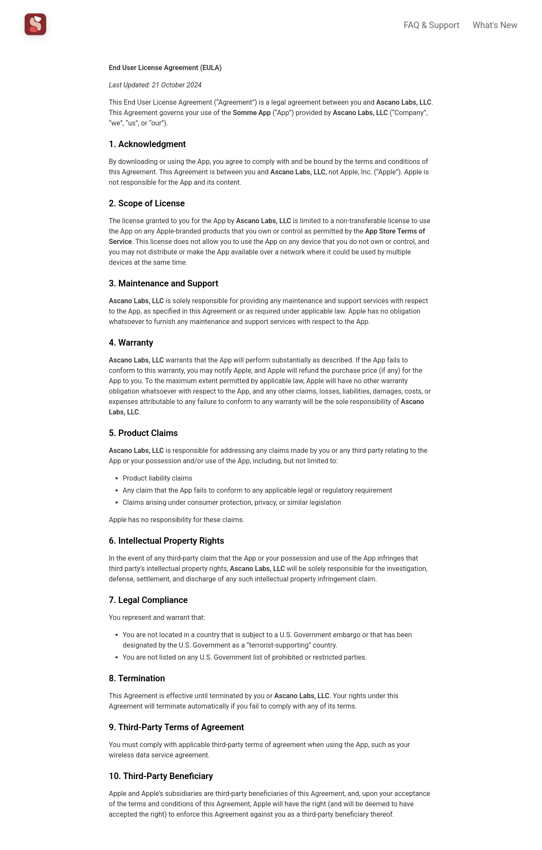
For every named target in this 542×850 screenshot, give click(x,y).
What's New (494, 25)
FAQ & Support (431, 25)
